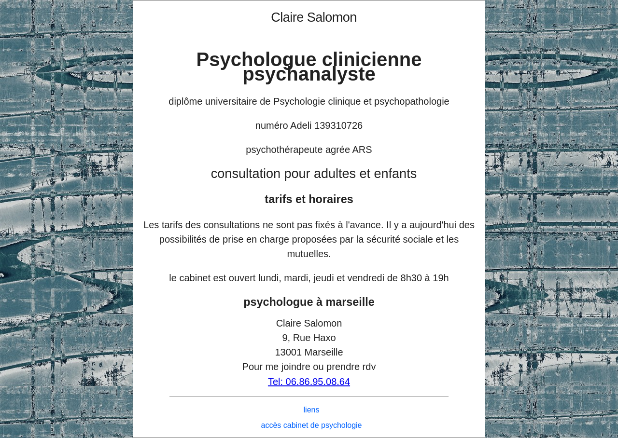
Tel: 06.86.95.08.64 (309, 381)
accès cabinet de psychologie (311, 425)
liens (312, 410)
